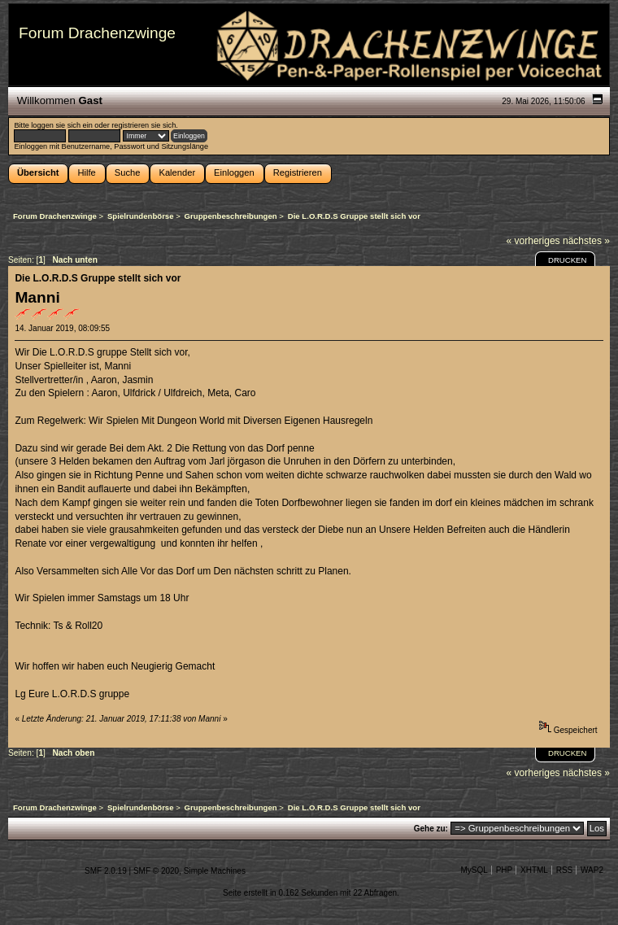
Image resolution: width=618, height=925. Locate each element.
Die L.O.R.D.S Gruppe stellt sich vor (98, 278)
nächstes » (586, 241)
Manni (37, 297)
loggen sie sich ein (61, 125)
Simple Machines (215, 870)
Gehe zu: (431, 828)
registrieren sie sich (143, 125)
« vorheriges (533, 241)
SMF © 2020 (156, 870)
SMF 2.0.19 (106, 870)
